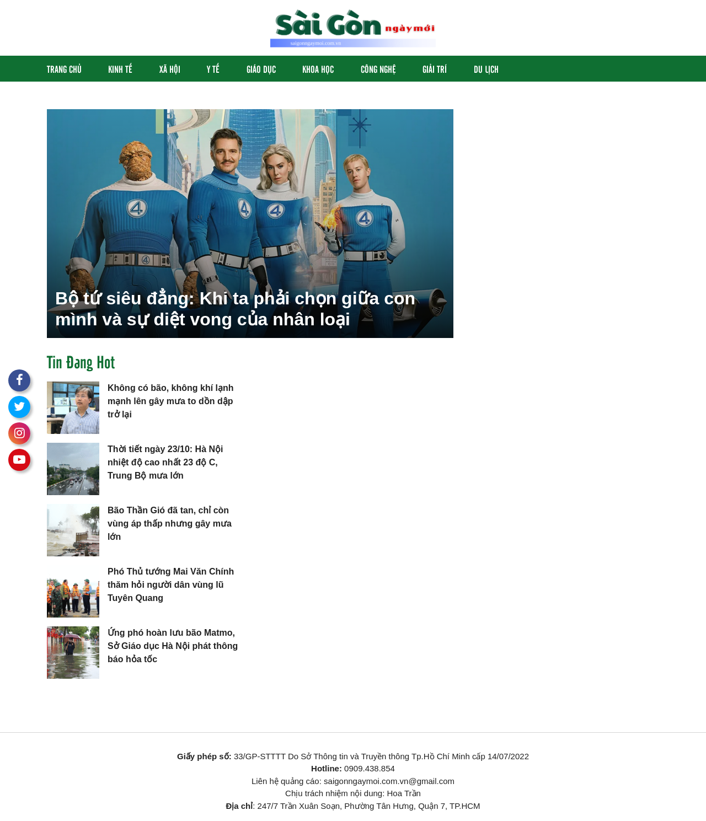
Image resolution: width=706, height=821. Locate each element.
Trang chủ (64, 68)
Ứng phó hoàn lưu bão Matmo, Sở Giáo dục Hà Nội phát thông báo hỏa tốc (173, 646)
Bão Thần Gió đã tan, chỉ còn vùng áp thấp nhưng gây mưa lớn (170, 523)
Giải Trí (434, 68)
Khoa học (318, 68)
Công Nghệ (378, 68)
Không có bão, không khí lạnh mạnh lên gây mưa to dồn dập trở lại (171, 401)
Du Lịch (486, 68)
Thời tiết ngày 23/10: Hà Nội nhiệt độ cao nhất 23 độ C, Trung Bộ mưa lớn (165, 462)
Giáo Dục (261, 68)
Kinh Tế (120, 68)
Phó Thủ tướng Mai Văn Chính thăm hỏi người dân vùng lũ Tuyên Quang (171, 585)
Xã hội (169, 68)
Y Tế (213, 68)
